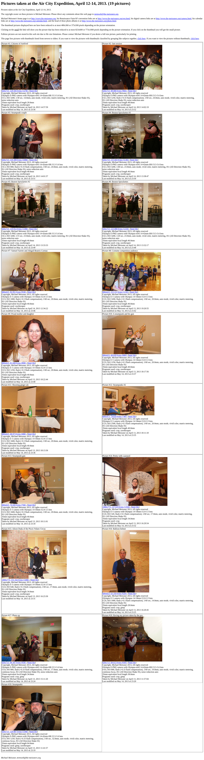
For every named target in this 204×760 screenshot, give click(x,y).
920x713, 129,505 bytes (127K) (15, 91)
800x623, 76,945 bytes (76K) (14, 505)
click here (141, 38)
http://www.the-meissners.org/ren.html (114, 18)
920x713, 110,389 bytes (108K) (15, 160)
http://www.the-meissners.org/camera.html (173, 18)
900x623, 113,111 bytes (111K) (115, 292)
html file (33, 91)
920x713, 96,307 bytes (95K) (14, 662)
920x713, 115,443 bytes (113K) (115, 160)
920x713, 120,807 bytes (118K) (15, 731)
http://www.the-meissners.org (43, 18)
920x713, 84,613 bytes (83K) (114, 662)
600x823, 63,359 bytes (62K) (114, 593)
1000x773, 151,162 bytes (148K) (15, 580)
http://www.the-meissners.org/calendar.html (29, 21)
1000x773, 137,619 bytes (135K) (116, 507)
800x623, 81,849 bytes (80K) (14, 363)
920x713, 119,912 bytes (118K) (15, 229)
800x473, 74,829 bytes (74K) (114, 416)
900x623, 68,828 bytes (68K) (114, 355)
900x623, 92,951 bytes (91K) (14, 292)
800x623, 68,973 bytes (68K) (14, 434)
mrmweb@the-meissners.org (106, 14)
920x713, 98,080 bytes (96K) (114, 91)
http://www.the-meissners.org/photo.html (99, 21)
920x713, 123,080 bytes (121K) (115, 229)
